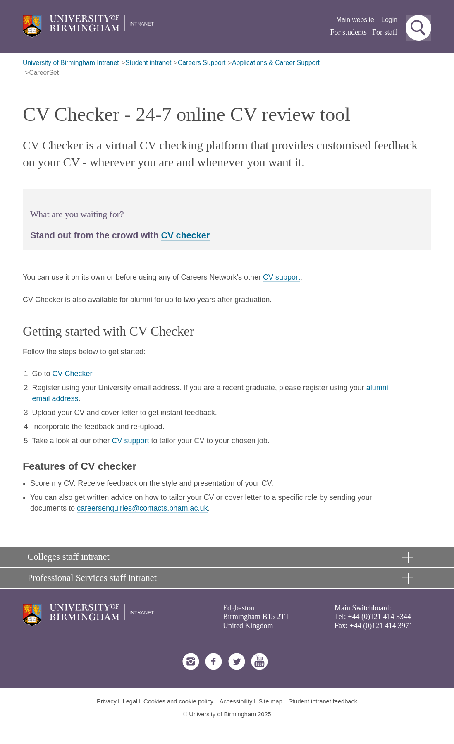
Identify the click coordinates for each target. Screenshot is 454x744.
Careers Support (202, 62)
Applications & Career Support (276, 62)
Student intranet (148, 62)
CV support (281, 277)
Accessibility (236, 701)
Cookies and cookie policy (178, 701)
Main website (355, 19)
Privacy (107, 701)
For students (348, 32)
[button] (418, 28)
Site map (270, 701)
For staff (384, 32)
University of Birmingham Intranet (71, 62)
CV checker (185, 235)
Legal (130, 701)
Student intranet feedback (323, 701)
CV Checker (72, 374)
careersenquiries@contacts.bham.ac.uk (142, 508)
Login (390, 19)
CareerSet (44, 72)
